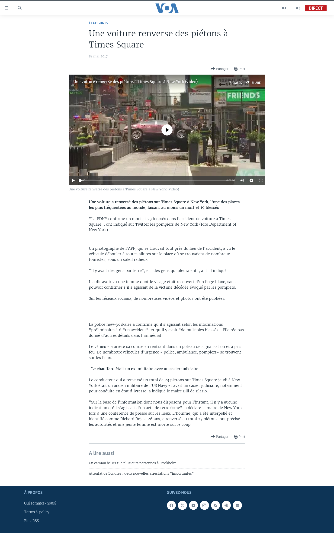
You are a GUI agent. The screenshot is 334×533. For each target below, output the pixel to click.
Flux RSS (31, 521)
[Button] (219, 69)
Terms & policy (36, 512)
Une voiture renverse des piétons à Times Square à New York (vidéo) (135, 82)
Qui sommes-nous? (40, 503)
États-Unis (98, 23)
